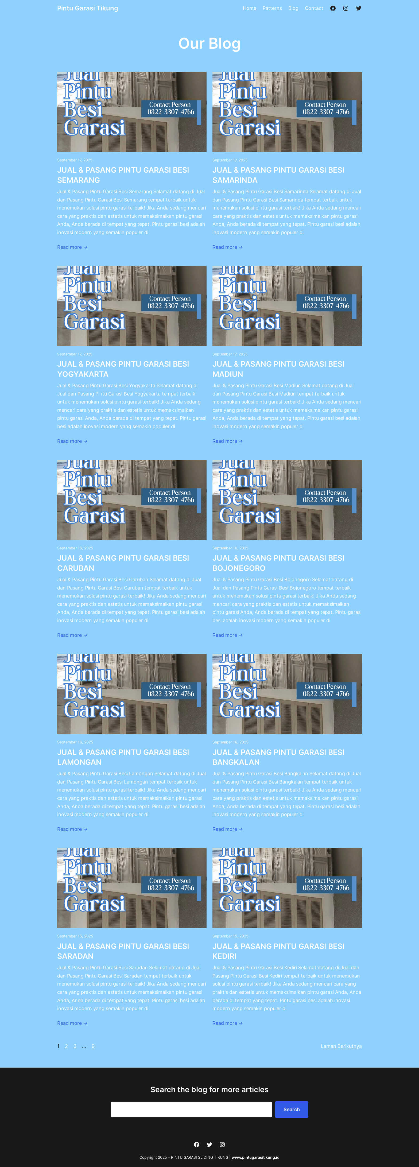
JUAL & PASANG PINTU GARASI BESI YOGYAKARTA (123, 369)
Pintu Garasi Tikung (87, 8)
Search (292, 1109)
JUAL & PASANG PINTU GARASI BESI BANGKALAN (278, 757)
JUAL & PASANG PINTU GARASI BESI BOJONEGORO (278, 563)
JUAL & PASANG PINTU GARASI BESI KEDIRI (278, 951)
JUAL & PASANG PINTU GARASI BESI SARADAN (123, 951)
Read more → (72, 247)
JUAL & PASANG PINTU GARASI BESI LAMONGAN (123, 757)
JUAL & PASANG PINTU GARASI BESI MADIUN (278, 369)
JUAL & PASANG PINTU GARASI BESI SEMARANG (123, 175)
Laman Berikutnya (341, 1046)
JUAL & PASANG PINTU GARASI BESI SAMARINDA (278, 175)
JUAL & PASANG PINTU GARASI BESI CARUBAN (123, 563)
